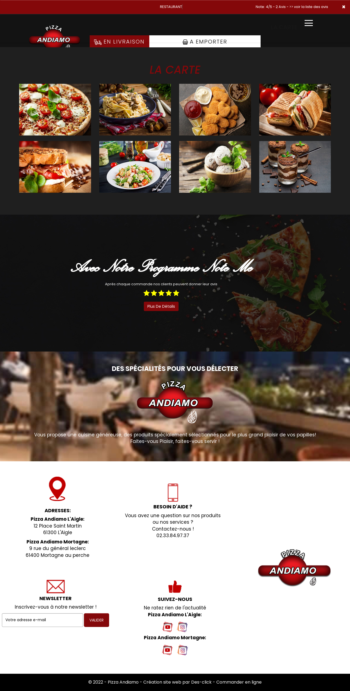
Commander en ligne (239, 682)
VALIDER (96, 620)
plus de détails (161, 306)
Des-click (201, 682)
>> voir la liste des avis (308, 6)
